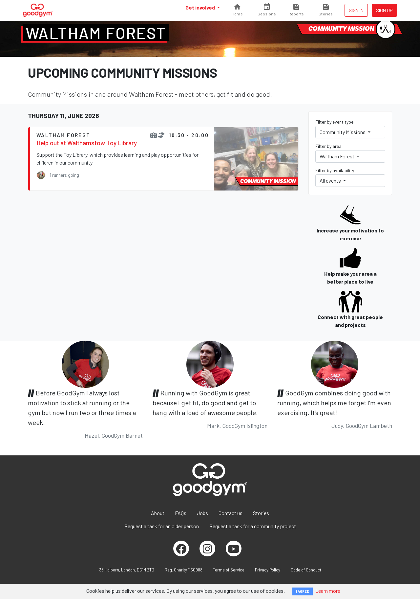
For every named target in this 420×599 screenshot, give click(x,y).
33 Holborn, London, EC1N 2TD (126, 569)
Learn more (327, 591)
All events (331, 180)
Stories (261, 513)
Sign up (384, 10)
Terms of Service (228, 569)
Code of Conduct (306, 569)
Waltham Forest (96, 32)
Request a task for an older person (161, 526)
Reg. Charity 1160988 (183, 569)
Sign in (356, 10)
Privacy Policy (267, 569)
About (157, 513)
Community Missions (343, 132)
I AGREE (302, 591)
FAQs (180, 513)
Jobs (202, 513)
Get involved (200, 7)
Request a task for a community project (252, 526)
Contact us (230, 513)
